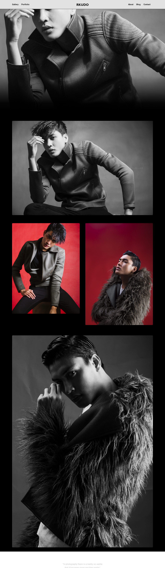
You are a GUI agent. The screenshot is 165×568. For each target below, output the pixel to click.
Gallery (15, 4)
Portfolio (25, 4)
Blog (138, 4)
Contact (147, 4)
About (130, 4)
